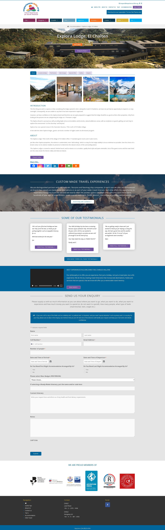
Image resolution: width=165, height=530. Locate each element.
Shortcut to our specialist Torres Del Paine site (124, 12)
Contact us (112, 7)
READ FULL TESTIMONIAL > (46, 247)
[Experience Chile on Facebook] (107, 504)
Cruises (107, 20)
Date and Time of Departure (95, 357)
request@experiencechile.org (128, 3)
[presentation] (44, 446)
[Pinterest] (62, 165)
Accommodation (126, 7)
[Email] (69, 165)
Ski (133, 20)
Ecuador (54, 20)
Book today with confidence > (82, 202)
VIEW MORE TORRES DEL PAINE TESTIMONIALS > (82, 259)
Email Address (89, 340)
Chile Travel (137, 7)
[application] (47, 278)
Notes (32, 417)
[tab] (33, 73)
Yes (34, 370)
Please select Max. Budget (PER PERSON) (45, 376)
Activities (94, 20)
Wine (120, 20)
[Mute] (58, 286)
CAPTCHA (34, 440)
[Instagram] (40, 165)
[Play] (33, 286)
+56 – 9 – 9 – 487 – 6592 (71, 517)
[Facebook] (33, 165)
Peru (67, 20)
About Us (104, 7)
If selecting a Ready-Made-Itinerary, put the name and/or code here (56, 384)
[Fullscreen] (61, 286)
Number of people (37, 349)
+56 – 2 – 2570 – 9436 (71, 508)
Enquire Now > (82, 51)
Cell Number (35, 340)
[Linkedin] (55, 165)
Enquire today (37, 157)
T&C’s (118, 7)
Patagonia (42, 20)
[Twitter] (47, 165)
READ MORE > (73, 287)
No (34, 372)
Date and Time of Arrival (40, 357)
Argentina (82, 20)
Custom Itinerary (36, 393)
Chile (27, 20)
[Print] (76, 165)
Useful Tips (97, 7)
